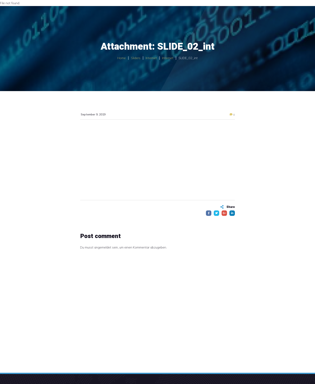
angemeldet (102, 247)
